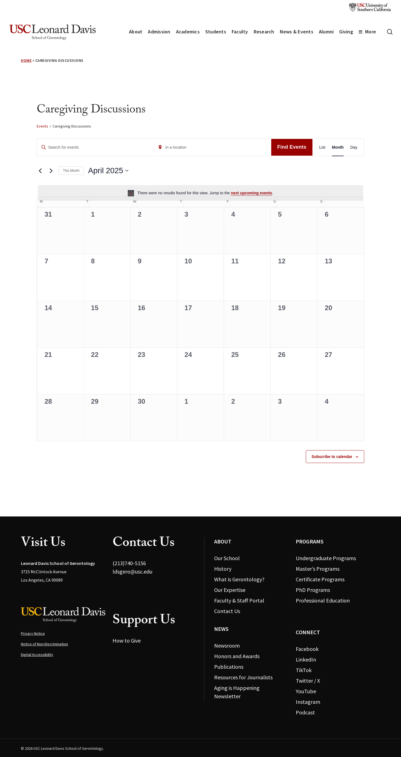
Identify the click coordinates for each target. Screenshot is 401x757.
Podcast (305, 712)
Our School (227, 558)
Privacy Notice (33, 633)
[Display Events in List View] (322, 147)
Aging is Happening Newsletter (237, 692)
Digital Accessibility (37, 654)
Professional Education (323, 600)
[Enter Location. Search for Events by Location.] (212, 147)
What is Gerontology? (239, 579)
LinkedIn (306, 659)
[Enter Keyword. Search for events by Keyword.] (95, 147)
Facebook (307, 648)
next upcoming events (251, 193)
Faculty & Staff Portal (239, 600)
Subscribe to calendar (332, 456)
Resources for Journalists (243, 677)
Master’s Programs (317, 568)
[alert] (200, 193)
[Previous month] (40, 170)
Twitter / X (308, 680)
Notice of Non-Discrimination (44, 643)
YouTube (306, 691)
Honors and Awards (237, 656)
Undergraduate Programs (326, 558)
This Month (71, 171)
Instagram (308, 701)
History (222, 568)
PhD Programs (313, 589)
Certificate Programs (320, 579)
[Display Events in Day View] (353, 147)
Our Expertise (229, 589)
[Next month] (51, 170)
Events (42, 126)
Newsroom (227, 645)
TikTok (304, 670)
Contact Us (227, 610)
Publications (228, 666)
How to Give (127, 640)
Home (26, 60)
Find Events (292, 147)
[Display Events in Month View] (338, 147)
